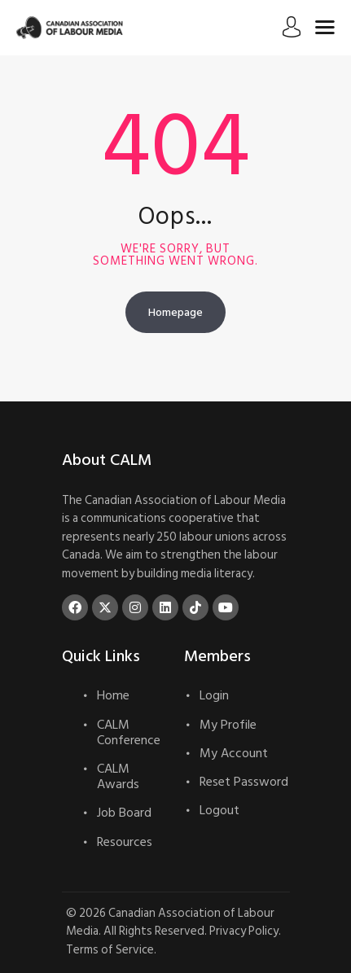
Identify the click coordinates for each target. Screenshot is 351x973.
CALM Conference (128, 732)
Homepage (175, 312)
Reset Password (244, 781)
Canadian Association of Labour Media (170, 922)
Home (113, 695)
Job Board (124, 812)
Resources (124, 841)
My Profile (228, 724)
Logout (219, 810)
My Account (234, 753)
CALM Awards (118, 776)
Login (214, 695)
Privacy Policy (244, 931)
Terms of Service (110, 950)
